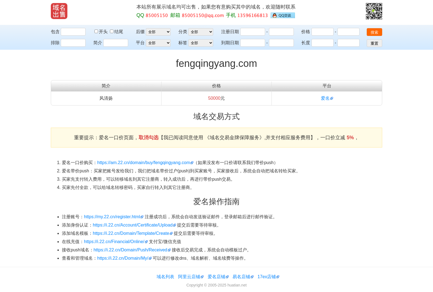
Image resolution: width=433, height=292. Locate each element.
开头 (101, 31)
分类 (182, 31)
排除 (55, 42)
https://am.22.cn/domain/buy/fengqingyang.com (143, 162)
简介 (97, 42)
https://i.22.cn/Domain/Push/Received (130, 250)
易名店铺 (241, 276)
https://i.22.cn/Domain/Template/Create (131, 233)
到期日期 (230, 42)
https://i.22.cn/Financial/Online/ (114, 241)
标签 (182, 42)
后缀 (140, 31)
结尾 (116, 31)
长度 (305, 42)
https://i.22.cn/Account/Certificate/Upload (133, 225)
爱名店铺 (216, 276)
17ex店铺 (267, 276)
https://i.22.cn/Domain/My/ (122, 258)
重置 (374, 43)
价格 (305, 31)
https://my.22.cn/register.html (112, 216)
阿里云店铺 (189, 276)
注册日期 (230, 31)
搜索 (374, 32)
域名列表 (165, 276)
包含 (55, 31)
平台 (140, 42)
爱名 (325, 98)
